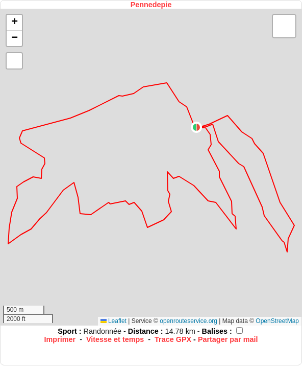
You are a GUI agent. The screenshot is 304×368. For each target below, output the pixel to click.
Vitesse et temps (115, 339)
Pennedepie (151, 5)
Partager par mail (228, 339)
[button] (196, 127)
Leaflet (113, 321)
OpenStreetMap (277, 321)
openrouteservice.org (188, 321)
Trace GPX (173, 339)
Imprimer (60, 339)
